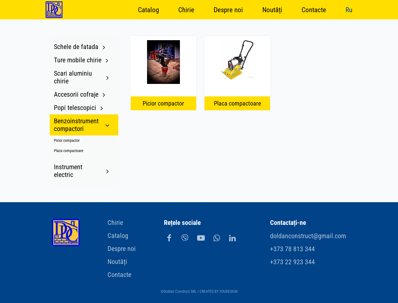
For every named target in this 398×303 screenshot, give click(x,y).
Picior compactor (67, 140)
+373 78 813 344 (292, 249)
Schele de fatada (76, 47)
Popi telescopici (75, 108)
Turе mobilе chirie (77, 60)
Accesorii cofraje (76, 94)
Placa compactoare (68, 150)
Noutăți (272, 10)
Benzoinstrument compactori (76, 125)
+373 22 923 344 (292, 262)
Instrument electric (68, 171)
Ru (348, 10)
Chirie (186, 10)
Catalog (148, 10)
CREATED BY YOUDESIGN (219, 291)
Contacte (314, 10)
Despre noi (228, 10)
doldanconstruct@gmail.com (308, 236)
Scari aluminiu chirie (73, 77)
